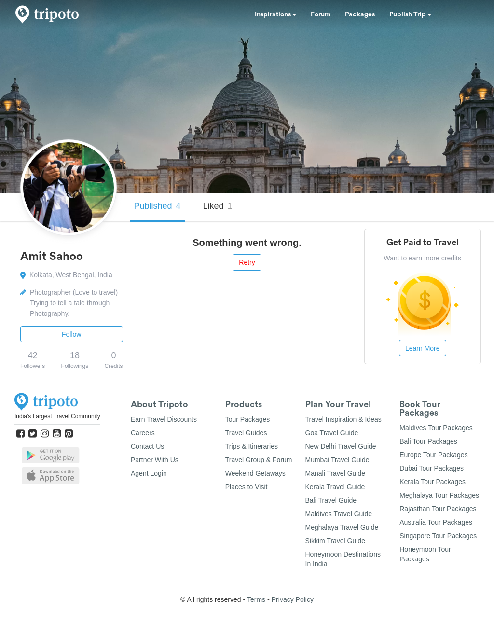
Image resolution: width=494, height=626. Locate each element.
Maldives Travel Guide (338, 513)
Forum (320, 14)
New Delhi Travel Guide (340, 446)
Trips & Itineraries (251, 446)
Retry (247, 262)
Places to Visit (246, 486)
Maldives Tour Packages (435, 428)
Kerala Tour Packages (432, 482)
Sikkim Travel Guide (335, 540)
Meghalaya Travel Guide (342, 527)
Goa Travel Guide (331, 432)
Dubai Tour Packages (431, 468)
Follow (71, 334)
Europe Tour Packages (433, 455)
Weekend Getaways (255, 473)
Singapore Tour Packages (438, 536)
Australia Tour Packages (435, 522)
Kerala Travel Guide (335, 486)
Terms (256, 599)
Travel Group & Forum (258, 459)
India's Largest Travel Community (57, 416)
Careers (143, 432)
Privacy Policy (293, 599)
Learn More (422, 348)
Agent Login (149, 473)
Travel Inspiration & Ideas (343, 419)
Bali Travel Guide (331, 500)
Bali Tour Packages (428, 441)
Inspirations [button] (275, 14)
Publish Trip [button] (410, 14)
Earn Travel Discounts (164, 419)
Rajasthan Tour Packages (437, 509)
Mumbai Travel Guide (337, 459)
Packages (360, 14)
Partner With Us (154, 459)
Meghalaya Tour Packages (439, 495)
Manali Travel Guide (335, 473)
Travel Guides (246, 432)
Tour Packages (247, 419)
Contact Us (147, 446)
